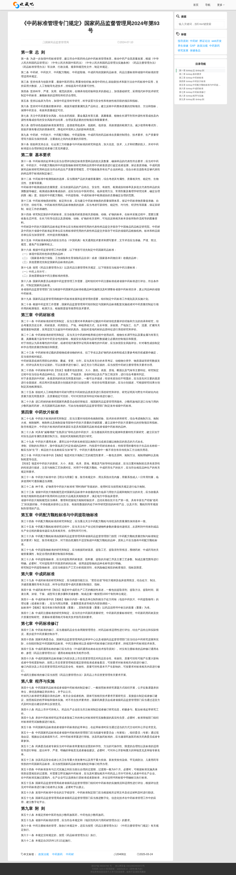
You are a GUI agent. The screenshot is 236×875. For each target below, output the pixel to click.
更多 (221, 5)
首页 (195, 4)
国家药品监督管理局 (57, 42)
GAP (193, 45)
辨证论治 (204, 41)
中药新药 (57, 854)
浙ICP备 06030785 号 (101, 866)
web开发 (217, 41)
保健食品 (195, 50)
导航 (207, 4)
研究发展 (183, 50)
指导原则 (183, 41)
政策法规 (43, 854)
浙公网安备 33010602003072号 (130, 866)
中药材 (70, 854)
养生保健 (183, 45)
